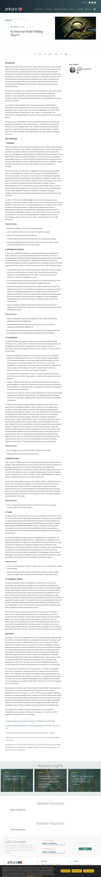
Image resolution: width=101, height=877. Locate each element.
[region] (50, 871)
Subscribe (84, 2)
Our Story (77, 864)
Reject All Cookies (76, 870)
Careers (57, 864)
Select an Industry (53, 843)
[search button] (94, 9)
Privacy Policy (38, 876)
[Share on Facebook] (56, 54)
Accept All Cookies (88, 870)
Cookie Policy (30, 876)
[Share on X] (45, 54)
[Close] (98, 871)
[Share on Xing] (61, 54)
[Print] (65, 54)
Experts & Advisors (47, 864)
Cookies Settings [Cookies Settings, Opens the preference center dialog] (65, 870)
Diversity (88, 864)
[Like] (35, 54)
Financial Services (18, 830)
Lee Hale (32, 714)
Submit (85, 849)
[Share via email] (40, 54)
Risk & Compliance (18, 810)
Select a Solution (53, 852)
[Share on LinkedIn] (50, 54)
